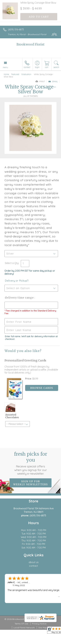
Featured (15, 74)
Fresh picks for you (30, 463)
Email (53, 81)
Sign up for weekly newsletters (30, 483)
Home (6, 74)
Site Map (42, 627)
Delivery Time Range (19, 297)
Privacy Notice (39, 623)
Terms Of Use (21, 623)
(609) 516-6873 (16, 29)
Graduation (26, 74)
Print (40, 81)
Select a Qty (12, 263)
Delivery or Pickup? (16, 280)
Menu (5, 67)
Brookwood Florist (31, 44)
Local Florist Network (24, 627)
